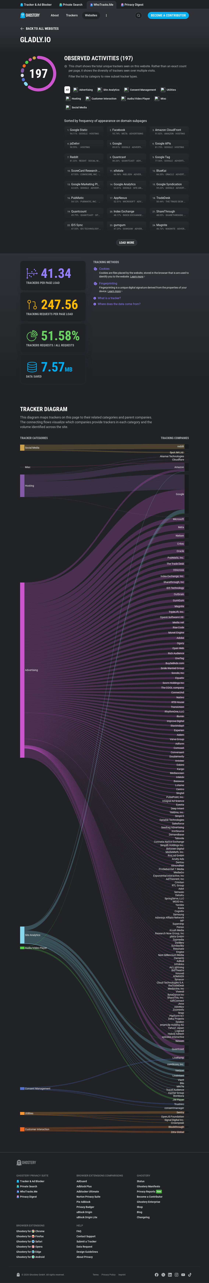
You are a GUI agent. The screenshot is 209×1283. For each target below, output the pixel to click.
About (55, 15)
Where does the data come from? (117, 304)
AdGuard (82, 1181)
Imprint (121, 1275)
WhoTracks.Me (101, 4)
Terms (96, 1275)
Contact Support (86, 1236)
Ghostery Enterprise (148, 1202)
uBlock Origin (84, 1212)
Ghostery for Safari (29, 1241)
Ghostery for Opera (29, 1246)
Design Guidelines (87, 1251)
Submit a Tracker (86, 1241)
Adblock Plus (84, 1186)
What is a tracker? (107, 298)
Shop (140, 1207)
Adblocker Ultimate (88, 1191)
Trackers (72, 15)
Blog (139, 1212)
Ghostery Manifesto (148, 1186)
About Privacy (85, 1257)
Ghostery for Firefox (30, 1236)
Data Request (84, 1246)
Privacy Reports (149, 1192)
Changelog (143, 1217)
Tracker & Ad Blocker (36, 4)
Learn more (138, 276)
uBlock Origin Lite (87, 1217)
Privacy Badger (85, 1207)
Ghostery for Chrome (30, 1231)
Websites (91, 15)
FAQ (79, 1231)
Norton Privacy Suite (88, 1196)
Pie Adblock (83, 1202)
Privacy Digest (132, 4)
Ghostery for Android (30, 1257)
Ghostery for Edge (28, 1251)
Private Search (70, 4)
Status (140, 1181)
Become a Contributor (168, 15)
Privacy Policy (109, 1275)
